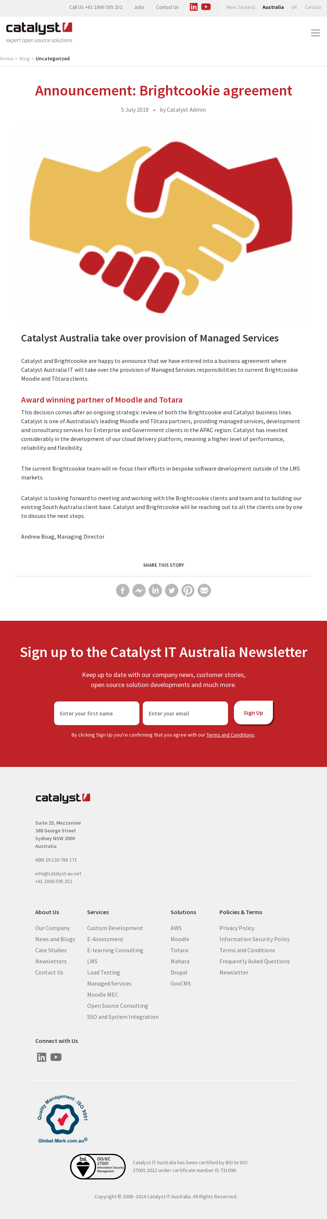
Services (98, 912)
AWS (176, 927)
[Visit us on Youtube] (205, 5)
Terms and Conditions (230, 734)
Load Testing (103, 972)
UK (294, 7)
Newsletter (233, 972)
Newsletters (51, 960)
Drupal (179, 972)
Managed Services (109, 983)
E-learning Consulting (115, 949)
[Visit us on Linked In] (193, 5)
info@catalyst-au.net (58, 873)
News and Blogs (55, 938)
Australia (273, 7)
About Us (47, 912)
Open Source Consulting (117, 1005)
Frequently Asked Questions (254, 960)
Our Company (52, 927)
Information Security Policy (254, 938)
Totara (179, 949)
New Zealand (241, 7)
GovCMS (181, 983)
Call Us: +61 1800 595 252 (95, 7)
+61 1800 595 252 (53, 881)
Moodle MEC (102, 994)
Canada (313, 7)
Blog (24, 58)
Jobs (139, 7)
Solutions (183, 912)
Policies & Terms (240, 912)
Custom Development (115, 927)
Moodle (180, 938)
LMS (92, 960)
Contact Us (167, 7)
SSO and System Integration (123, 1016)
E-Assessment (105, 938)
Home (6, 58)
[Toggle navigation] (315, 33)
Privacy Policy (236, 927)
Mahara (180, 960)
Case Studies (51, 949)
